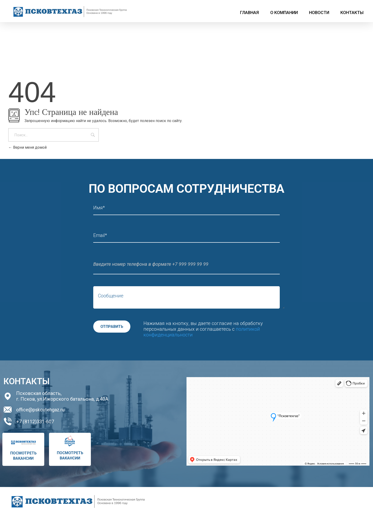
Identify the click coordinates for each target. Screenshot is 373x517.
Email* (100, 235)
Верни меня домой (27, 147)
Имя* (99, 208)
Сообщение (110, 296)
